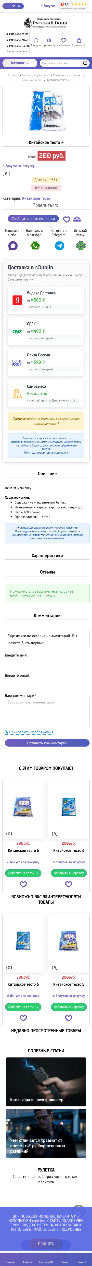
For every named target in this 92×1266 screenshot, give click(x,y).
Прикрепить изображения (29, 732)
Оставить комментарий (47, 743)
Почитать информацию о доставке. (46, 452)
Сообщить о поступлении (33, 218)
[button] (67, 220)
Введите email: (17, 675)
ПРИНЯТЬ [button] (46, 1244)
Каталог (20, 63)
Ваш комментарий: (21, 695)
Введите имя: (16, 655)
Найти (85, 63)
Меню (13, 6)
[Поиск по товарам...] (65, 63)
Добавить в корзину (23, 873)
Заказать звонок (17, 51)
